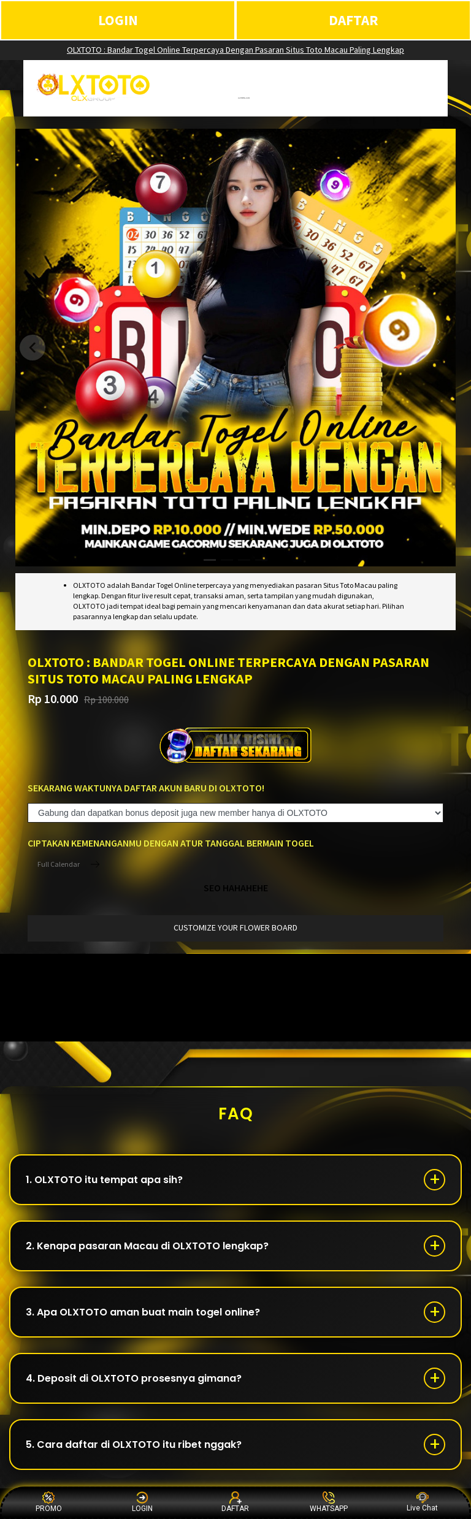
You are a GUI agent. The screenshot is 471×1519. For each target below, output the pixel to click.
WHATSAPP (329, 1502)
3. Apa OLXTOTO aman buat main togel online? (143, 1312)
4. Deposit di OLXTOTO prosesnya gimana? (134, 1378)
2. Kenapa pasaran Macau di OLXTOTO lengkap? (147, 1246)
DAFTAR (353, 20)
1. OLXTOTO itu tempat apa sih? (104, 1180)
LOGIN (118, 20)
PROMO (49, 1502)
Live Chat (422, 1502)
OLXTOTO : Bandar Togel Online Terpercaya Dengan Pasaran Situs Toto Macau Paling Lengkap (235, 49)
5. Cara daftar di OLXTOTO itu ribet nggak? (134, 1444)
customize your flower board (235, 927)
